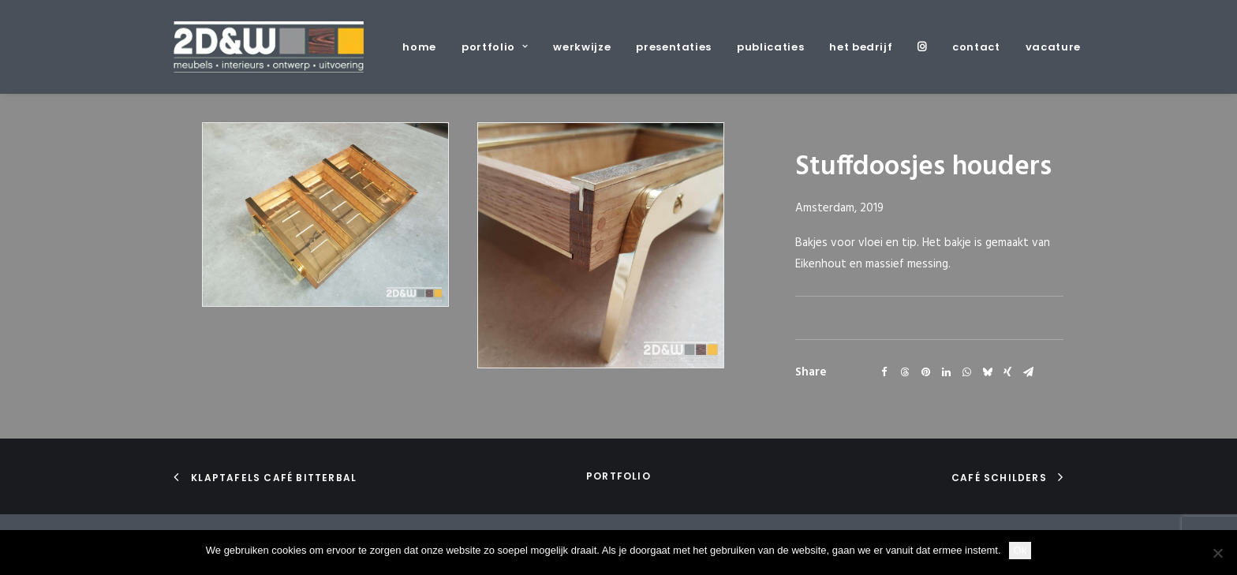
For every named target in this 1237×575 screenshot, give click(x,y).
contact (976, 46)
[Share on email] (1027, 372)
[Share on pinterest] (925, 372)
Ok (1020, 550)
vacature (1053, 46)
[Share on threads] (904, 372)
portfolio (495, 46)
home (419, 46)
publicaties (770, 46)
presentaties (674, 46)
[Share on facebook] (884, 372)
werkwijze (582, 46)
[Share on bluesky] (986, 372)
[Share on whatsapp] (966, 372)
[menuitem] (424, 47)
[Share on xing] (1007, 372)
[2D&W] (269, 47)
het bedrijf (860, 46)
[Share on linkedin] (945, 372)
